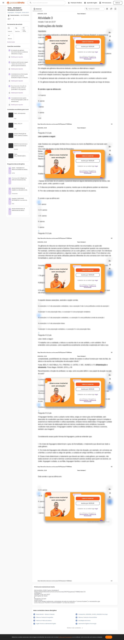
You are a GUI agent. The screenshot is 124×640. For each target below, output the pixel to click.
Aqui (96, 52)
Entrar (118, 3)
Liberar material (87, 42)
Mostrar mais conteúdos (75, 627)
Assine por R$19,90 (87, 47)
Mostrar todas (11, 42)
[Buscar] (45, 2)
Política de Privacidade (90, 58)
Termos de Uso (83, 57)
